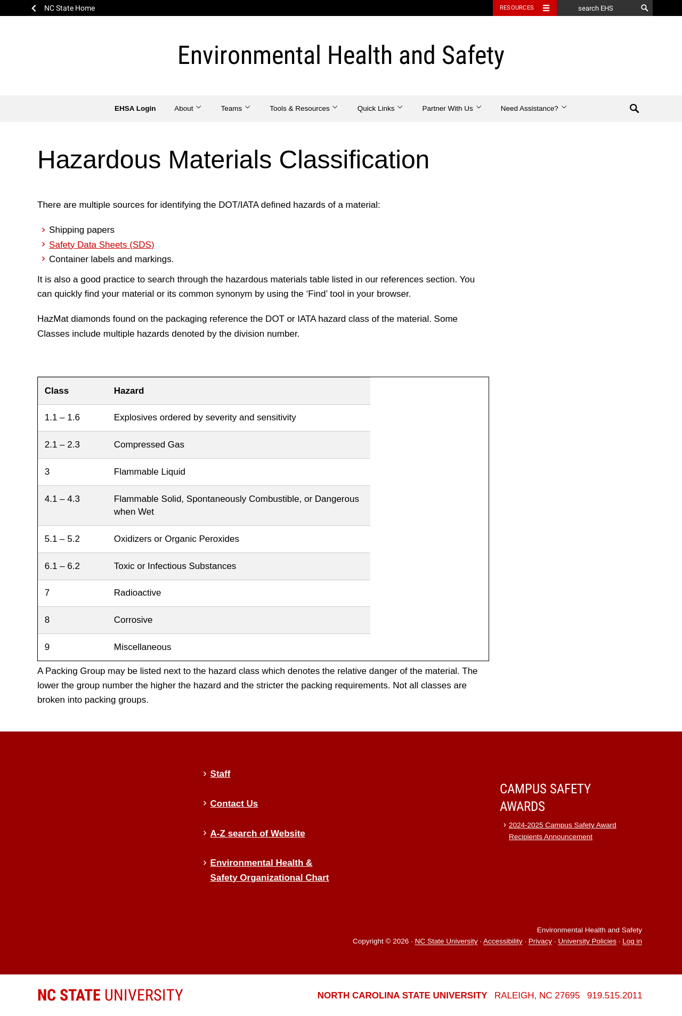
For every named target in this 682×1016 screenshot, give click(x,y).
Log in (632, 942)
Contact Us (234, 804)
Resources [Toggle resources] (517, 7)
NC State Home (69, 8)
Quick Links (381, 108)
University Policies (587, 942)
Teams (236, 108)
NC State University (446, 942)
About (188, 108)
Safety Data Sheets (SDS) (101, 245)
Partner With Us (452, 108)
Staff (220, 774)
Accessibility (503, 942)
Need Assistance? (534, 108)
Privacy (540, 942)
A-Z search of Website (257, 833)
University (110, 995)
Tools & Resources (304, 108)
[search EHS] (597, 8)
